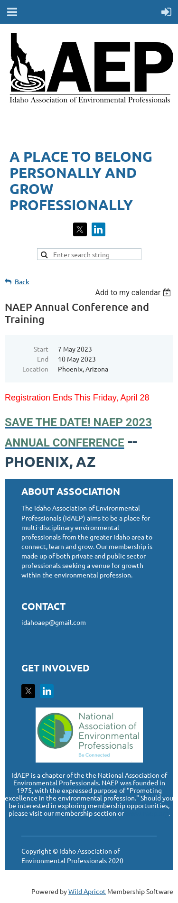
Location (35, 368)
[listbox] (134, 292)
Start (41, 348)
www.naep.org (147, 813)
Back (22, 281)
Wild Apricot (87, 891)
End (42, 358)
